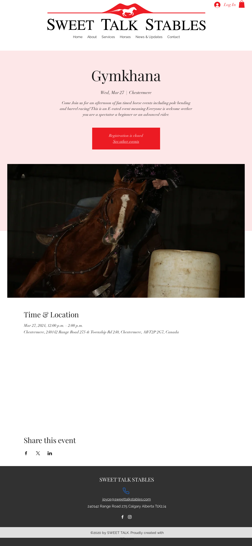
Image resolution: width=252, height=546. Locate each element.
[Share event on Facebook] (26, 453)
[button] (242, 4)
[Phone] (126, 491)
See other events (126, 141)
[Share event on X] (38, 453)
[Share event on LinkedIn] (50, 453)
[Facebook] (122, 517)
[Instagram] (129, 517)
